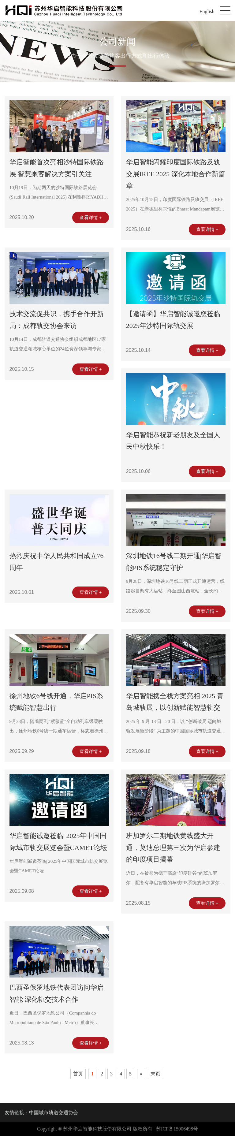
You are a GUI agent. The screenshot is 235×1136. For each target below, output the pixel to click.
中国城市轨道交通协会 (53, 1112)
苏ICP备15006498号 (177, 1128)
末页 (155, 1073)
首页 (78, 1073)
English (207, 11)
